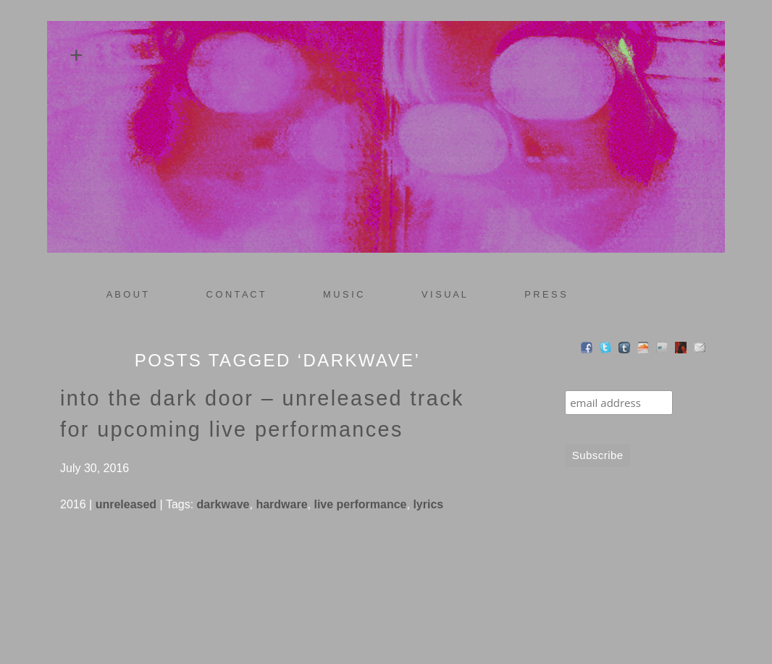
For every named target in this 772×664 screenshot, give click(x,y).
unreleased (126, 504)
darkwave (223, 504)
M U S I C (338, 295)
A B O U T (127, 294)
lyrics (428, 504)
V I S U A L (439, 295)
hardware (281, 504)
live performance (360, 504)
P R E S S (545, 294)
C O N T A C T (235, 294)
